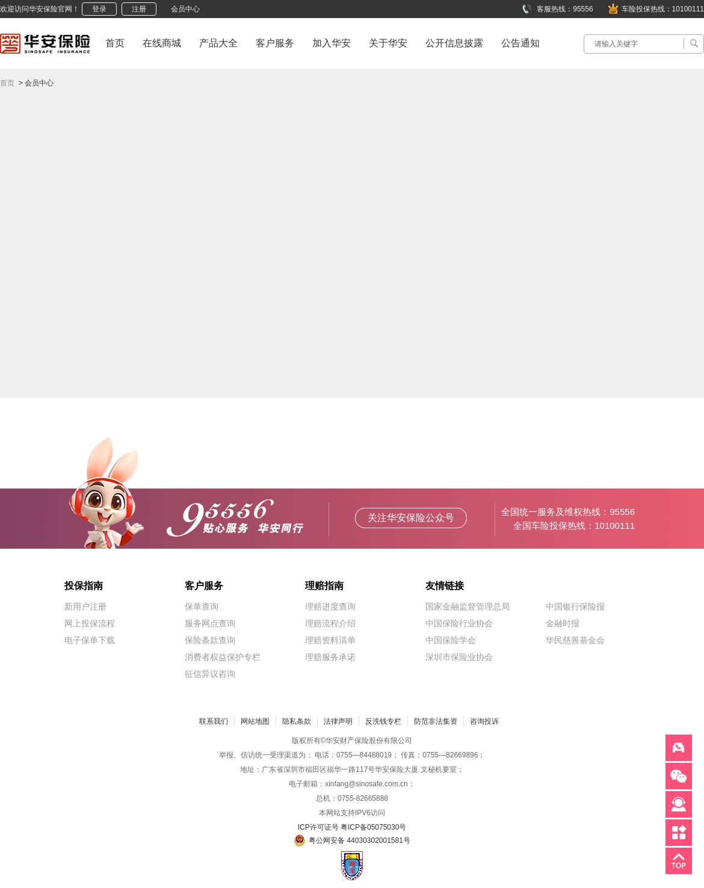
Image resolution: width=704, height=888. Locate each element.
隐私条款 (296, 721)
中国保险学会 (450, 640)
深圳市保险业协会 (459, 657)
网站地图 (255, 721)
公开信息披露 (454, 43)
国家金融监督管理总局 (467, 606)
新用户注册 (85, 606)
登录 (99, 9)
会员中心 (185, 9)
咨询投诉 (484, 721)
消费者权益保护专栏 (223, 657)
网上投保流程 (89, 623)
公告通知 (520, 43)
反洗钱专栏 (383, 721)
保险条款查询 (210, 640)
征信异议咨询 (210, 674)
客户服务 (275, 43)
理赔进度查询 (330, 606)
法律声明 (338, 721)
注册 (139, 9)
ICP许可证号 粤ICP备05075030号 (352, 827)
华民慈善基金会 (575, 640)
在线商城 (162, 43)
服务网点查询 (210, 623)
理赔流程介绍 (330, 623)
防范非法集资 (435, 721)
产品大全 (218, 43)
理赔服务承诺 (330, 657)
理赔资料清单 (330, 640)
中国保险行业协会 (459, 623)
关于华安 (388, 43)
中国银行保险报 (575, 606)
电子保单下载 (89, 640)
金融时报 (562, 623)
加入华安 (331, 43)
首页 (115, 43)
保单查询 (201, 606)
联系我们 (213, 721)
